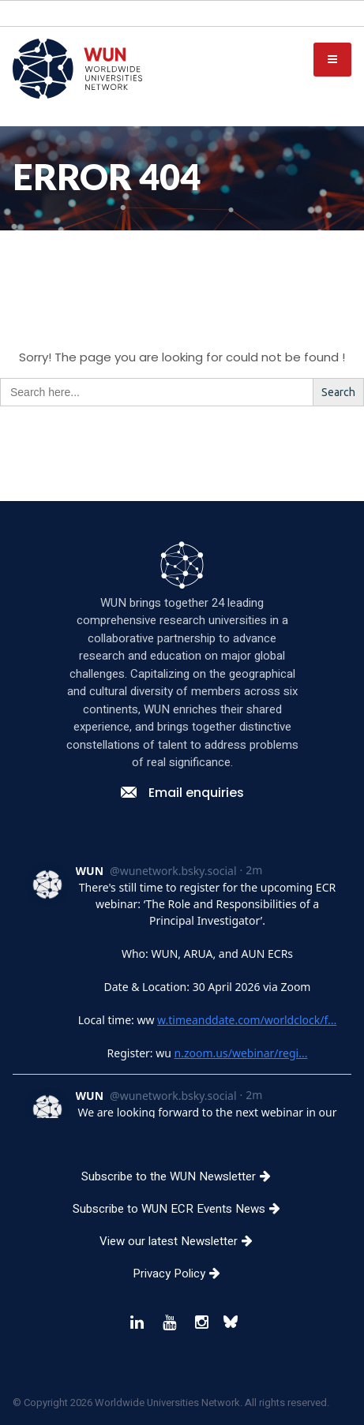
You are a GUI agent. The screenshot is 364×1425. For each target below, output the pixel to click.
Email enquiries (182, 914)
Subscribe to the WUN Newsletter (182, 1298)
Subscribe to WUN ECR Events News (182, 1330)
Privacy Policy (182, 1395)
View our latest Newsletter (182, 1362)
